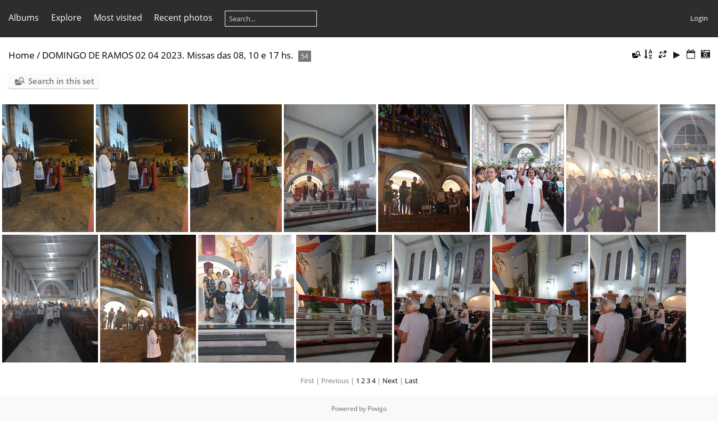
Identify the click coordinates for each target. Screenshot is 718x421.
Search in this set (61, 81)
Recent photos (183, 17)
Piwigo (377, 408)
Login (699, 18)
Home (22, 55)
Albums (24, 17)
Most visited (118, 17)
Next (390, 380)
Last (411, 380)
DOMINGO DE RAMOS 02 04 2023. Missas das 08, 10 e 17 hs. (167, 55)
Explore (66, 17)
